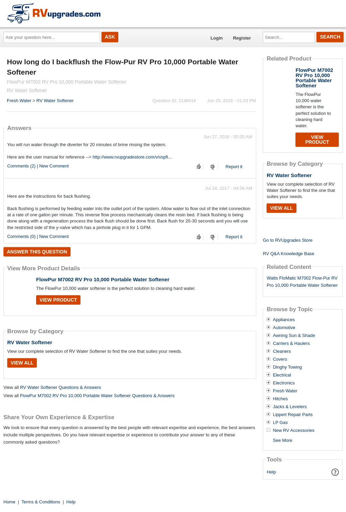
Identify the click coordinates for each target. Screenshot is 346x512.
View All (22, 363)
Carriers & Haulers (291, 343)
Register (242, 38)
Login (216, 38)
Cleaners (282, 351)
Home (9, 501)
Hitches (280, 398)
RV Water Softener (55, 100)
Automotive (284, 327)
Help (271, 472)
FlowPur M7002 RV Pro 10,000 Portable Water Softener (103, 279)
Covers (280, 359)
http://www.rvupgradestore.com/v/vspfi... (132, 157)
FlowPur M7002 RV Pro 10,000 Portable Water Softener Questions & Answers (97, 395)
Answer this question (37, 251)
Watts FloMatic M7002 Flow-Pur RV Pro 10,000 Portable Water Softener (302, 281)
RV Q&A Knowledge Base (288, 253)
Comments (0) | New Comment (38, 236)
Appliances (284, 319)
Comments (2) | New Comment (38, 165)
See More (282, 440)
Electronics (284, 383)
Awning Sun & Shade (294, 335)
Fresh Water (19, 100)
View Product (58, 300)
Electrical (282, 375)
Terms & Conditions (40, 501)
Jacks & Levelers (289, 406)
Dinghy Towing (287, 367)
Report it (234, 166)
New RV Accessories (293, 430)
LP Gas (280, 422)
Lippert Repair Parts (293, 414)
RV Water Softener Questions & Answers (60, 387)
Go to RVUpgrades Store (287, 240)
